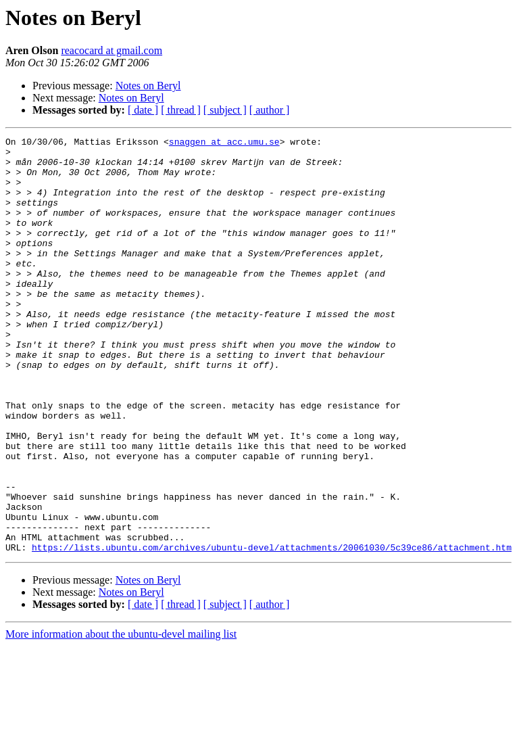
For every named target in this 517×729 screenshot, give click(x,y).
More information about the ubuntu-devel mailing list (121, 717)
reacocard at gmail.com (111, 50)
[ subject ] (225, 110)
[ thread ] (181, 110)
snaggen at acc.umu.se (224, 143)
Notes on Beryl (148, 85)
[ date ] (143, 110)
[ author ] (269, 110)
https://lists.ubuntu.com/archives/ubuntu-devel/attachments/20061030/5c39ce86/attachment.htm (272, 630)
